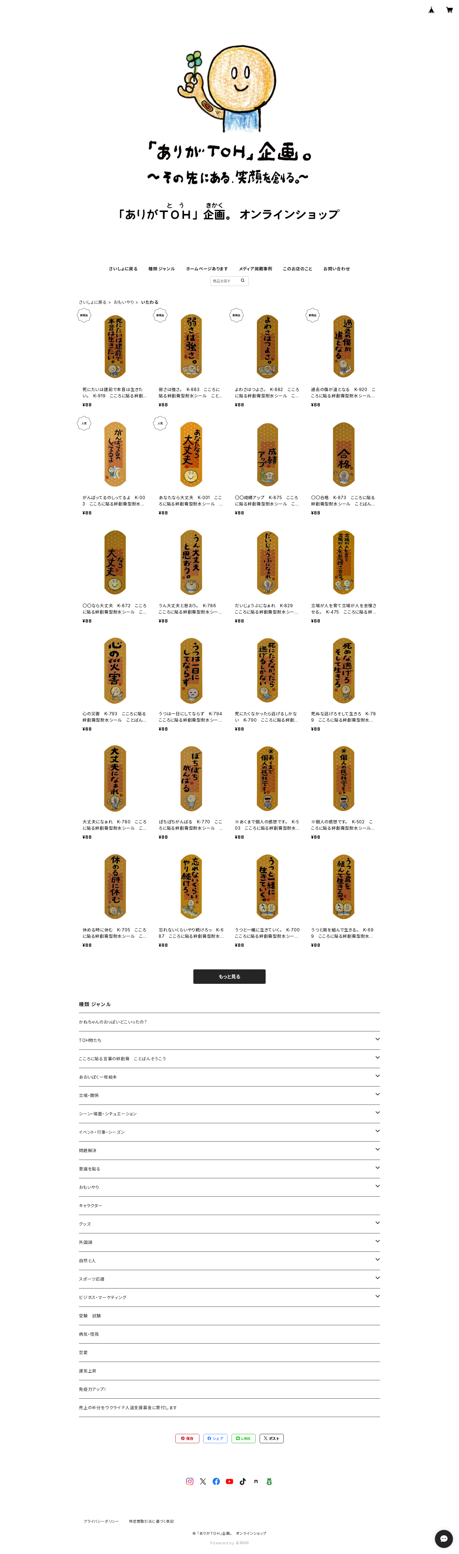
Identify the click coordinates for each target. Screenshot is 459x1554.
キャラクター (91, 1205)
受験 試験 (90, 1315)
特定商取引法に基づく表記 (151, 1521)
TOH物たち (90, 1040)
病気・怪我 (89, 1334)
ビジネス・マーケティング (102, 1297)
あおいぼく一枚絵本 (98, 1077)
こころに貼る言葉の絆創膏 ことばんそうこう (122, 1058)
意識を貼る (90, 1168)
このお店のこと (298, 268)
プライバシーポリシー (101, 1521)
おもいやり (124, 302)
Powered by (229, 1543)
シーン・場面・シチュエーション (108, 1113)
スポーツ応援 (92, 1279)
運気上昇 (88, 1370)
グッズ (85, 1223)
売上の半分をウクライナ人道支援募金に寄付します (128, 1407)
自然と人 (87, 1260)
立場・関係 (89, 1095)
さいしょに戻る (123, 268)
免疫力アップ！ (93, 1389)
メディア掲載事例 (255, 268)
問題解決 (88, 1150)
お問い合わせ (336, 268)
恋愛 (83, 1352)
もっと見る (229, 977)
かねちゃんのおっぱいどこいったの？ (113, 1021)
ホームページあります (207, 268)
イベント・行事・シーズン (102, 1132)
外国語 (85, 1242)
